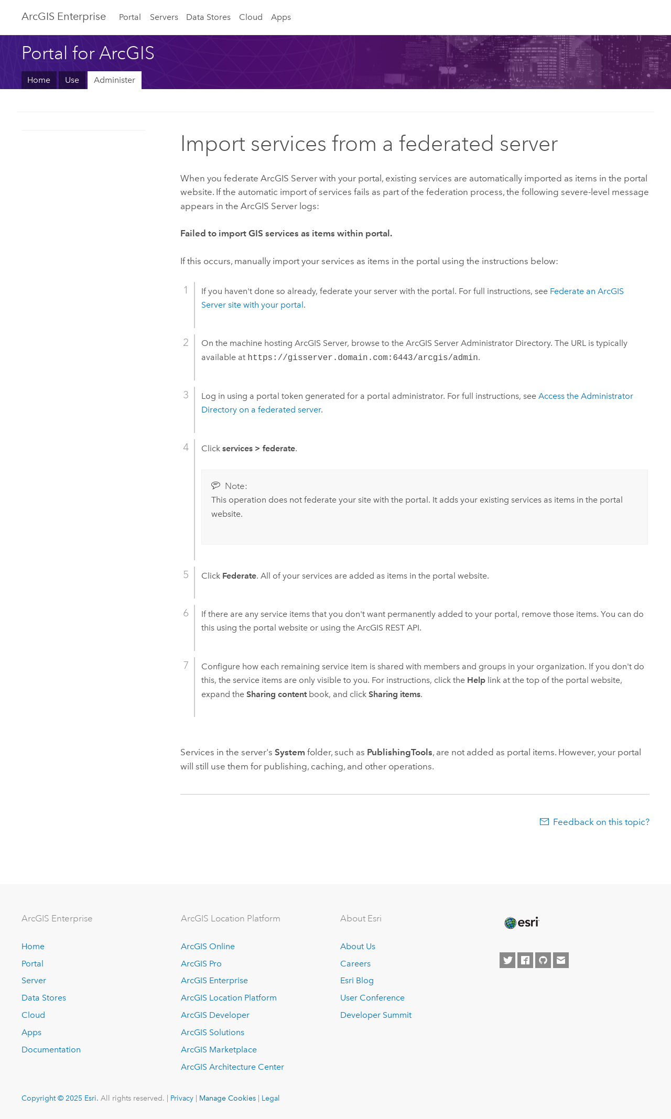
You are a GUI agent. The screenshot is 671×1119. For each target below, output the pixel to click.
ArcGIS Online (208, 946)
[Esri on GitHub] (543, 960)
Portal (130, 17)
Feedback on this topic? (601, 822)
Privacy (181, 1098)
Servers (164, 17)
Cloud (251, 17)
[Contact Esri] (561, 960)
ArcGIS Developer (215, 1015)
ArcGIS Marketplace (219, 1050)
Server (33, 980)
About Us (357, 946)
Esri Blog (357, 980)
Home (38, 80)
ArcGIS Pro (201, 964)
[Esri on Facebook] (525, 960)
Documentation (51, 1050)
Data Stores (208, 17)
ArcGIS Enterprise (63, 16)
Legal (271, 1098)
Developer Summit (376, 1015)
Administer (114, 80)
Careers (355, 964)
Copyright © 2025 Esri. (60, 1098)
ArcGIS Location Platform (229, 998)
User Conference (372, 998)
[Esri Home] (521, 923)
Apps (281, 17)
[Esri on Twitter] (507, 960)
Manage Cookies (227, 1098)
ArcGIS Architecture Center (232, 1067)
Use (72, 80)
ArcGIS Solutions (212, 1032)
